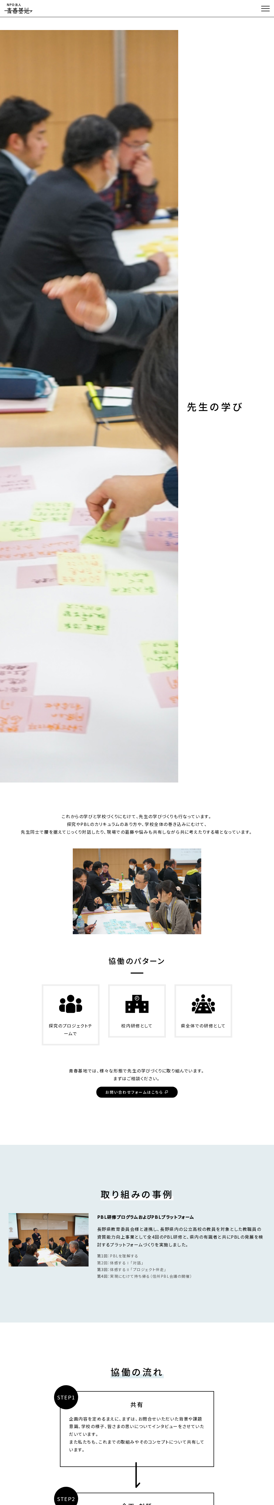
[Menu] (265, 8)
